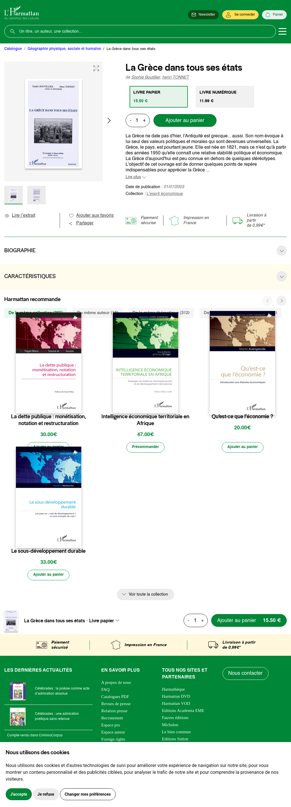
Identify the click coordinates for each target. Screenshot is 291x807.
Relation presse (114, 711)
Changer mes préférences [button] (88, 794)
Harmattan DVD (176, 697)
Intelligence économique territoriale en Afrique (145, 420)
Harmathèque (173, 690)
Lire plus (133, 177)
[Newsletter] (203, 14)
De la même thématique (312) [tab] (161, 313)
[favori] (77, 405)
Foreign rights (113, 739)
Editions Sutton (175, 739)
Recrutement (112, 718)
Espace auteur (113, 732)
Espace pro (110, 725)
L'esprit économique (165, 194)
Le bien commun (176, 732)
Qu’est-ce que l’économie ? (242, 416)
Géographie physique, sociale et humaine (64, 49)
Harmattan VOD (176, 704)
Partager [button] (80, 223)
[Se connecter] (240, 14)
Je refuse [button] (46, 794)
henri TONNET (175, 77)
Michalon (170, 725)
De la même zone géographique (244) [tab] (240, 313)
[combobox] (106, 621)
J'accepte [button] (18, 794)
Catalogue (13, 49)
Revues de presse (115, 704)
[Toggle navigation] (282, 31)
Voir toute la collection (148, 595)
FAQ (105, 690)
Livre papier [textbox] (101, 621)
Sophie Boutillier (145, 77)
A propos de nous (116, 683)
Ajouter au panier (184, 120)
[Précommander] (145, 447)
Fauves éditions (175, 718)
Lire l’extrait (19, 215)
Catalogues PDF (115, 697)
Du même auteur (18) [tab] (97, 313)
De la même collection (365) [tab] (36, 313)
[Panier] (274, 14)
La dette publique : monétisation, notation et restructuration (48, 420)
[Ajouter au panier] (48, 447)
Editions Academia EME (183, 711)
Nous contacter (245, 674)
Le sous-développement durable (48, 551)
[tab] (159, 97)
